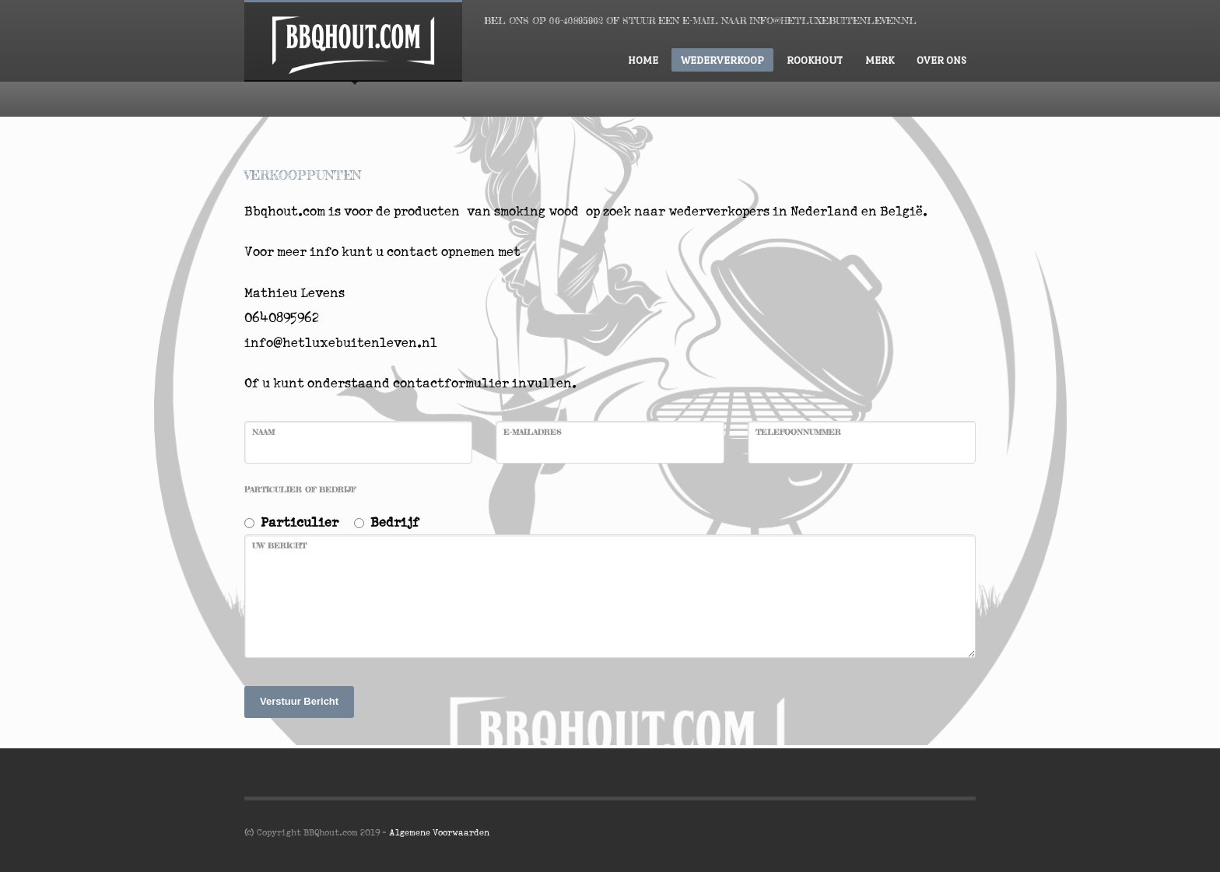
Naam (263, 431)
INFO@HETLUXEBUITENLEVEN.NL (833, 20)
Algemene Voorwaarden (439, 832)
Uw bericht (279, 545)
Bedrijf (394, 521)
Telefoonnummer (798, 431)
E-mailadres (532, 431)
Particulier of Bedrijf (300, 489)
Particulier (299, 521)
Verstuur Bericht (299, 701)
